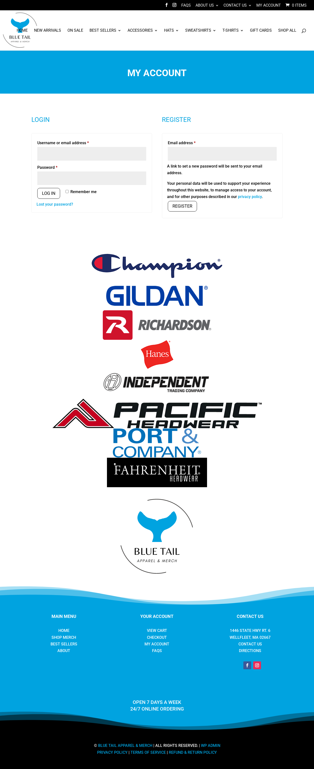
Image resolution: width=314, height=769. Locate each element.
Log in (48, 193)
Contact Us (235, 5)
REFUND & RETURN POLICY (193, 752)
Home (22, 31)
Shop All (287, 31)
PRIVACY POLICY (112, 752)
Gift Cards (261, 31)
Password (55, 167)
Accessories (140, 31)
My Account (268, 5)
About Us (205, 5)
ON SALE (75, 31)
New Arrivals (47, 31)
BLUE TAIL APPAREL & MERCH (125, 745)
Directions (250, 650)
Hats (169, 31)
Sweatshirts (198, 31)
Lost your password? (55, 204)
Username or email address (71, 142)
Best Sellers (103, 31)
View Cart (157, 630)
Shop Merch (64, 637)
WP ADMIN (210, 745)
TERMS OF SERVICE (148, 752)
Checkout (157, 637)
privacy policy (250, 196)
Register (182, 206)
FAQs (186, 5)
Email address (189, 142)
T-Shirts (230, 31)
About (63, 650)
